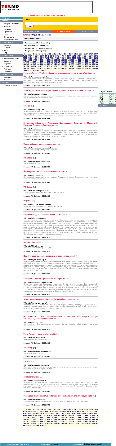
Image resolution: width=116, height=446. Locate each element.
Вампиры (7, 61)
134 (82, 62)
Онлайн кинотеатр (31, 242)
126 (55, 62)
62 (24, 58)
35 (34, 56)
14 (57, 54)
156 (82, 64)
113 (86, 60)
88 (87, 58)
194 (62, 68)
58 (90, 56)
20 (72, 54)
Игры (43, 43)
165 (38, 66)
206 (27, 70)
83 (75, 58)
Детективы (8, 80)
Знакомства (30, 43)
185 (31, 68)
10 (48, 54)
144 (41, 64)
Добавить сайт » (63, 31)
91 (95, 58)
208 (34, 70)
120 (34, 62)
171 (58, 66)
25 (85, 54)
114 (89, 60)
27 (90, 54)
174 (69, 66)
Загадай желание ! (11, 40)
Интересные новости (11, 24)
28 (92, 54)
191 (51, 68)
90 (92, 58)
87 (85, 58)
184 (27, 68)
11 (50, 54)
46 (60, 56)
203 (93, 68)
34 (31, 56)
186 (34, 68)
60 (95, 56)
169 (51, 66)
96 (31, 60)
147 (51, 64)
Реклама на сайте (10, 85)
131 (72, 62)
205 (24, 70)
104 (55, 60)
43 (53, 56)
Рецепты (27, 201)
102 (48, 60)
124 (48, 62)
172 (62, 66)
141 (31, 64)
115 (93, 60)
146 (48, 64)
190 (48, 68)
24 (82, 54)
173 (65, 66)
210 (41, 70)
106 (62, 60)
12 (52, 54)
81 (70, 58)
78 (63, 58)
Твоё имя (7, 69)
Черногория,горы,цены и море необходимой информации (49, 299)
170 (55, 66)
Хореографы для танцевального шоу (39, 144)
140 (27, 64)
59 (92, 56)
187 (38, 68)
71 (46, 58)
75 (56, 58)
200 (82, 68)
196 (69, 68)
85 (80, 58)
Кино (43, 45)
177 (79, 66)
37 (38, 56)
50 (70, 56)
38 (41, 56)
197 (72, 68)
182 (96, 66)
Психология (8, 66)
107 (65, 60)
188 (41, 68)
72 (48, 58)
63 (26, 58)
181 (93, 66)
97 (34, 60)
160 (96, 64)
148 (55, 64)
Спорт (27, 51)
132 (76, 62)
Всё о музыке (9, 37)
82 (73, 58)
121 (38, 62)
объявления (49, 15)
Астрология (8, 64)
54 (80, 56)
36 (36, 56)
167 (45, 66)
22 (77, 54)
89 (90, 58)
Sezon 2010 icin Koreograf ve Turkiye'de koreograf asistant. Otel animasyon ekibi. (57, 396)
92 (97, 58)
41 (48, 56)
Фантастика (8, 77)
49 (68, 56)
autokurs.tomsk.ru (31, 377)
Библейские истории (11, 58)
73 (51, 58)
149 (58, 64)
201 (86, 68)
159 (93, 64)
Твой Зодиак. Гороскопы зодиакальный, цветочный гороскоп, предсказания (57, 90)
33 (29, 56)
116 (96, 60)
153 (72, 64)
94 (26, 60)
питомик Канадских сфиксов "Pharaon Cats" (42, 214)
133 (79, 62)
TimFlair (26, 106)
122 (41, 62)
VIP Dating (27, 158)
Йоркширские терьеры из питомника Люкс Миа (44, 172)
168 (48, 66)
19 (70, 54)
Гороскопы (8, 32)
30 (97, 54)
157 (86, 64)
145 (45, 64)
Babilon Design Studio (93, 444)
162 (27, 66)
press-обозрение (35, 15)
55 (83, 56)
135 (86, 62)
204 (96, 68)
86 (83, 58)
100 (41, 60)
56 (85, 56)
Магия (6, 50)
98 (36, 60)
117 (24, 62)
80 (68, 58)
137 (93, 62)
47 (63, 56)
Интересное (30, 45)
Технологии (8, 72)
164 (34, 66)
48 (65, 56)
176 (76, 66)
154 (76, 64)
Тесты (6, 34)
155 (79, 64)
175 (72, 66)
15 (60, 54)
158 (89, 64)
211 (44, 70)
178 (82, 66)
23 (80, 54)
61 (97, 56)
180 (89, 66)
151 (65, 64)
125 (51, 62)
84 (78, 58)
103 (51, 60)
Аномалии (7, 45)
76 (58, 58)
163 (31, 66)
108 (69, 60)
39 (43, 56)
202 (89, 68)
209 (37, 70)
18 (67, 54)
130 (69, 62)
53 (78, 56)
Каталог (26, 35)
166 (41, 66)
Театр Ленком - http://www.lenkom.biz (39, 334)
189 (45, 68)
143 (38, 64)
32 (26, 56)
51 (73, 56)
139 (24, 64)
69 (41, 58)
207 (31, 70)
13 (55, 54)
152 (69, 64)
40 (46, 56)
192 (55, 68)
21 (75, 54)
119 (31, 62)
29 (95, 54)
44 (56, 56)
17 (65, 54)
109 (72, 60)
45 (58, 56)
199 (79, 68)
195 (65, 68)
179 (86, 66)
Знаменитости (9, 26)
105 (58, 60)
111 (79, 60)
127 (58, 62)
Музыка (28, 48)
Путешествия (43, 48)
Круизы (26, 361)
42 (51, 56)
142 (34, 64)
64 (29, 58)
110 (76, 60)
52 (75, 56)
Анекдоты (7, 29)
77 (60, 58)
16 (62, 54)
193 (58, 68)
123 (45, 62)
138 (96, 62)
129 (65, 62)
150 (62, 64)
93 (24, 60)
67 (36, 58)
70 (43, 58)
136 (89, 62)
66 (34, 58)
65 (31, 58)
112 (82, 60)
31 (24, 56)
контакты (61, 15)
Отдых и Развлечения (41, 35)
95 (29, 60)
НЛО (5, 53)
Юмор (39, 51)
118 (27, 62)
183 (24, 68)
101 (45, 60)
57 (87, 56)
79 (65, 58)
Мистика (7, 48)
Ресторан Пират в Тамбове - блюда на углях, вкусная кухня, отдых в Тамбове (57, 73)
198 (76, 68)
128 (62, 62)
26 (87, 54)
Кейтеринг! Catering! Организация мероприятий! (44, 278)
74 (53, 58)
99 (39, 60)
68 (38, 58)
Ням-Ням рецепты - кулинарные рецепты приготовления (48, 256)
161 (24, 66)
